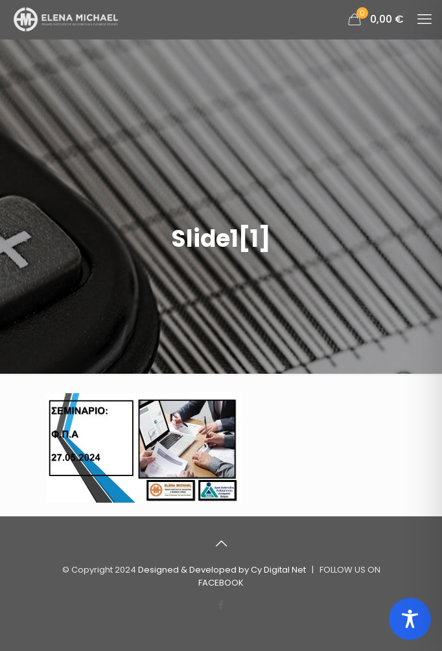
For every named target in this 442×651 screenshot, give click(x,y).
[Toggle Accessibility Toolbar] (410, 619)
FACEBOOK (221, 583)
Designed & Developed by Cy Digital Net (223, 570)
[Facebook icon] (221, 604)
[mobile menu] (424, 19)
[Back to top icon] (221, 543)
